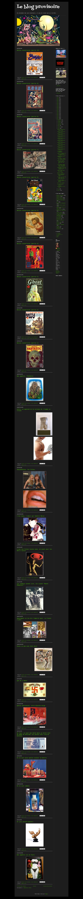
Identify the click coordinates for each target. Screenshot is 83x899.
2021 (58, 104)
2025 (58, 99)
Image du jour (23, 172)
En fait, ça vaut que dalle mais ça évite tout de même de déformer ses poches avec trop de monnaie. (33, 734)
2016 (58, 111)
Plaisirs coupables (60, 224)
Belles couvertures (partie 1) (27, 343)
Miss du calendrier (60, 220)
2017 (58, 110)
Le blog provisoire (38, 7)
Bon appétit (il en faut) (26, 855)
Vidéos (58, 227)
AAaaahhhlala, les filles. (26, 469)
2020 (58, 106)
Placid (58, 235)
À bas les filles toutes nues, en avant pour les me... (61, 162)
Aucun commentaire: (34, 77)
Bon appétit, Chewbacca (25, 376)
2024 (58, 100)
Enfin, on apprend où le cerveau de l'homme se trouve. (62, 154)
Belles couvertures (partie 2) (27, 310)
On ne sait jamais (23, 786)
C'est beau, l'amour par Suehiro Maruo (30, 516)
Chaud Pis (58, 85)
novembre (59, 121)
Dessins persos (59, 197)
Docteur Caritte (60, 198)
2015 (58, 113)
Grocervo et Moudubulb (61, 203)
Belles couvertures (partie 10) (28, 50)
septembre (60, 124)
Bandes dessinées (60, 195)
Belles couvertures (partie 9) (27, 83)
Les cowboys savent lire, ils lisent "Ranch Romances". (61, 165)
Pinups (58, 223)
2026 (58, 97)
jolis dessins (35, 338)
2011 (58, 118)
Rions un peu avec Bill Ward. (27, 646)
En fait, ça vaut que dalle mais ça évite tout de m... (62, 178)
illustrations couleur (61, 205)
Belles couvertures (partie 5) (27, 210)
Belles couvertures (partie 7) (27, 149)
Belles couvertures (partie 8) (27, 116)
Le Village (59, 216)
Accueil (34, 886)
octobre (59, 122)
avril (59, 190)
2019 (58, 107)
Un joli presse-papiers (25, 821)
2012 (58, 117)
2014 (58, 114)
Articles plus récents (21, 886)
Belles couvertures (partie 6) (27, 177)
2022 (58, 103)
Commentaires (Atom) (27, 887)
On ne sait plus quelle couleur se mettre (32, 758)
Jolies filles (29, 338)
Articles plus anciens (47, 886)
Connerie (58, 196)
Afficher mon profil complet (58, 272)
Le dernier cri (59, 234)
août (59, 125)
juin (59, 128)
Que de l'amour (22, 680)
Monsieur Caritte (58, 249)
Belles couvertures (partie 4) (27, 243)
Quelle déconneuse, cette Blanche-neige (31, 705)
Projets (58, 226)
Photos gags (59, 222)
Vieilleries (59, 228)
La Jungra (58, 233)
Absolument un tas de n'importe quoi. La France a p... (62, 168)
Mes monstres (59, 217)
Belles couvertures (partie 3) (27, 276)
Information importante (61, 210)
